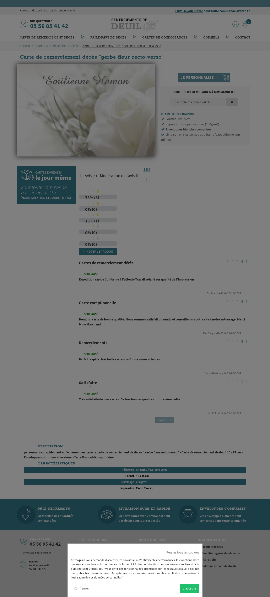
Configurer (81, 588)
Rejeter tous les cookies (182, 552)
